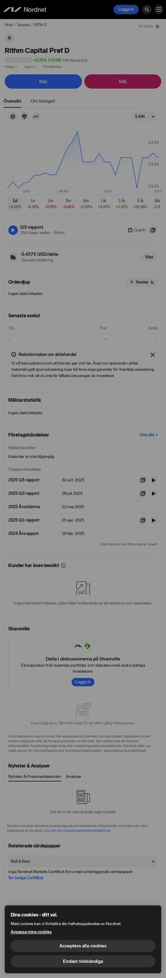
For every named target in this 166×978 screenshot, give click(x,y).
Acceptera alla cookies (83, 946)
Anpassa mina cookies (31, 932)
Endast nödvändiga (83, 961)
